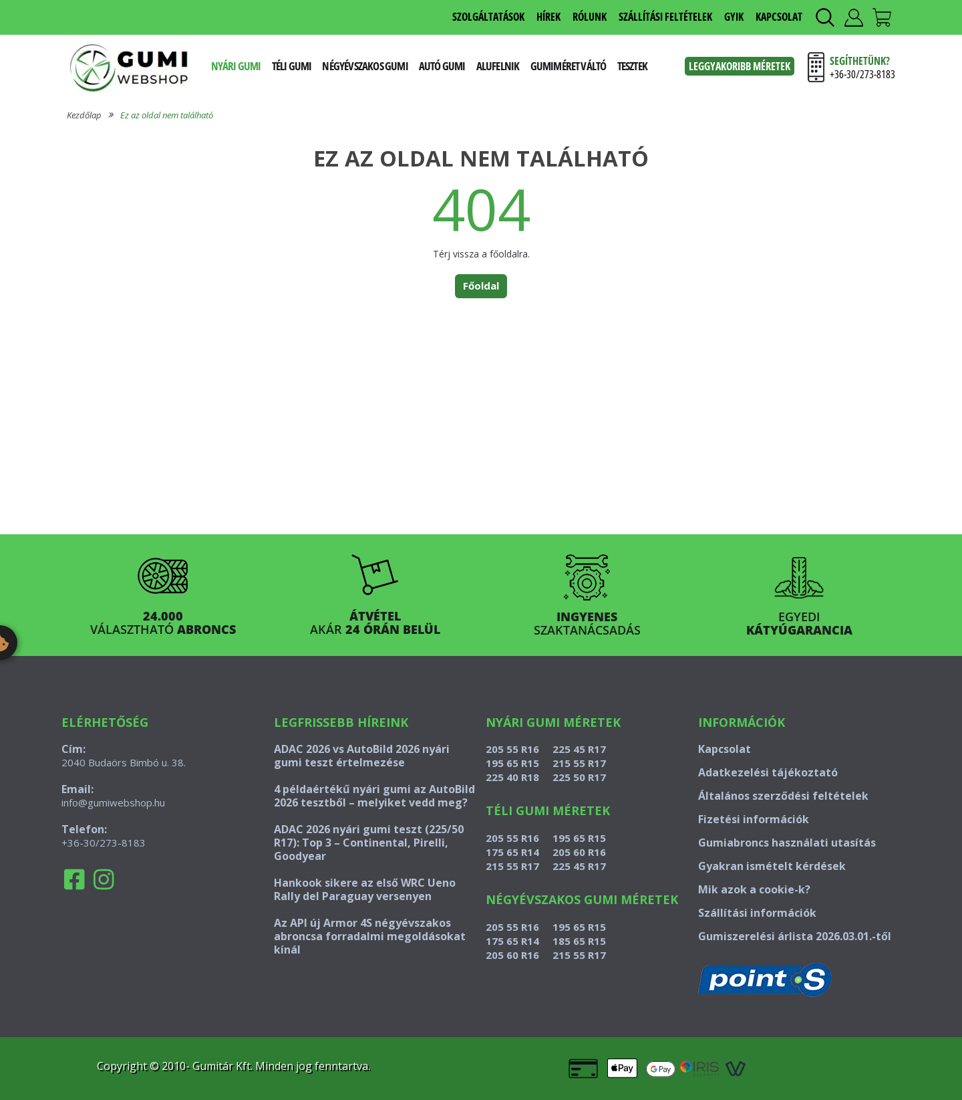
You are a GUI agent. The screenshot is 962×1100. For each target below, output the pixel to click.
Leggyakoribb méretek (739, 66)
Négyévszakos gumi (365, 66)
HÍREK (548, 16)
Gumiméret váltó (568, 66)
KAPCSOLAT (779, 16)
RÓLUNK (590, 16)
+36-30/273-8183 (103, 842)
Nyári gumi (236, 66)
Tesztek (632, 66)
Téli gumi (292, 66)
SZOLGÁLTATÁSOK (488, 16)
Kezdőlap (84, 115)
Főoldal (481, 285)
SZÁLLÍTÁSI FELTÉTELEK (665, 16)
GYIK (734, 16)
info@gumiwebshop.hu (113, 802)
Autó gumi (442, 66)
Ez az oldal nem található (166, 115)
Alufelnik (498, 66)
